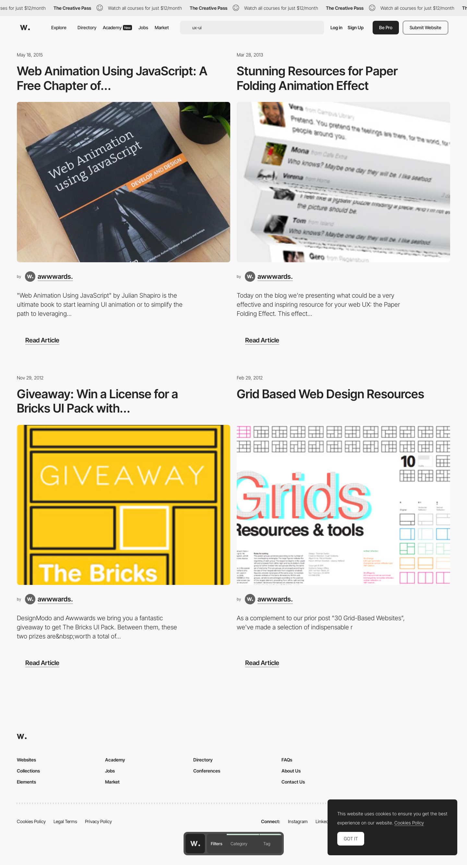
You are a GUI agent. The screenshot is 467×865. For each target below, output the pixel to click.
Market (162, 27)
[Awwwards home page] (195, 843)
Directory (87, 27)
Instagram (298, 821)
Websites (26, 759)
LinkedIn (324, 821)
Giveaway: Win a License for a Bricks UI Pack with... (97, 401)
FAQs (286, 759)
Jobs (143, 27)
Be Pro (385, 27)
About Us (291, 770)
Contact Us (293, 782)
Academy (117, 27)
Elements (26, 782)
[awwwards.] (49, 276)
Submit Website (425, 27)
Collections (28, 770)
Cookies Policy (31, 821)
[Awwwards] (25, 27)
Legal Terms (65, 821)
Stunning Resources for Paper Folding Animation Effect (317, 78)
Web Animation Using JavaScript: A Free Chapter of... (112, 78)
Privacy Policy (98, 821)
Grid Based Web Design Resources (330, 394)
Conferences (206, 770)
